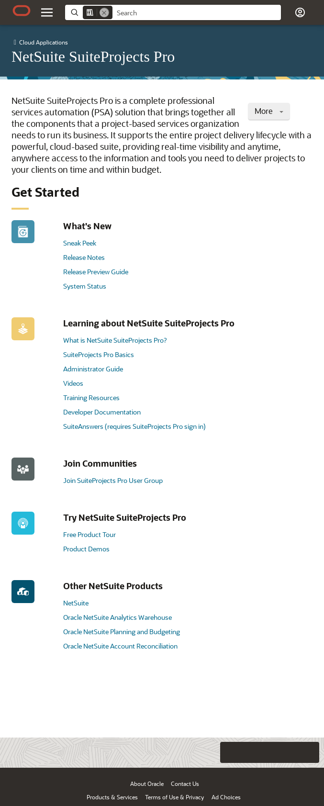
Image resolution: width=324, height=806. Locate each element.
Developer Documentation (102, 411)
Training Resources (91, 397)
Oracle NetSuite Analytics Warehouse (117, 617)
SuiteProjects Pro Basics (98, 354)
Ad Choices (226, 797)
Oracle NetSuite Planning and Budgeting (121, 631)
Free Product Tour (89, 534)
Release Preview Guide (95, 271)
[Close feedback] (192, 752)
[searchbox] (197, 13)
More (269, 111)
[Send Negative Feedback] (289, 752)
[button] (300, 12)
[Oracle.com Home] (21, 10)
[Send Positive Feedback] (308, 752)
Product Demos (86, 548)
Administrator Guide (93, 368)
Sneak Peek (79, 242)
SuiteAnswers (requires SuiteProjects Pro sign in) (134, 426)
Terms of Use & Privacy (174, 797)
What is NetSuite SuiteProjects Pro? (115, 340)
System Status (84, 286)
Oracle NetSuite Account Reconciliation (120, 645)
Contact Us (185, 783)
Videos (73, 383)
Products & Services (112, 797)
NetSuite (76, 602)
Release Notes (84, 257)
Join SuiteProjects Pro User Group (113, 480)
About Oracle (147, 783)
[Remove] (104, 12)
